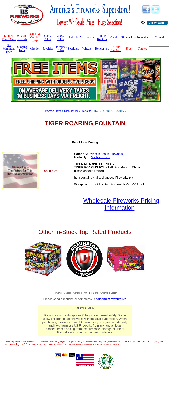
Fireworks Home (53, 110)
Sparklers (73, 48)
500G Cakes (47, 37)
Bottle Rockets (102, 37)
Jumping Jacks (22, 48)
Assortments (86, 37)
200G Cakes (60, 37)
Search (114, 293)
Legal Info (93, 293)
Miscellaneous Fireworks (77, 110)
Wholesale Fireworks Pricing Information (121, 204)
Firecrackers (128, 37)
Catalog (67, 293)
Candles (115, 37)
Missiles (35, 48)
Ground (159, 37)
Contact (76, 293)
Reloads (73, 37)
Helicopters (102, 48)
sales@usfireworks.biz (111, 299)
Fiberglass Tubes (60, 48)
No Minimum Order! (9, 49)
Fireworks (57, 293)
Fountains (142, 37)
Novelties (47, 48)
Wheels (86, 48)
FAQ (85, 293)
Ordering (104, 293)
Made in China (100, 157)
